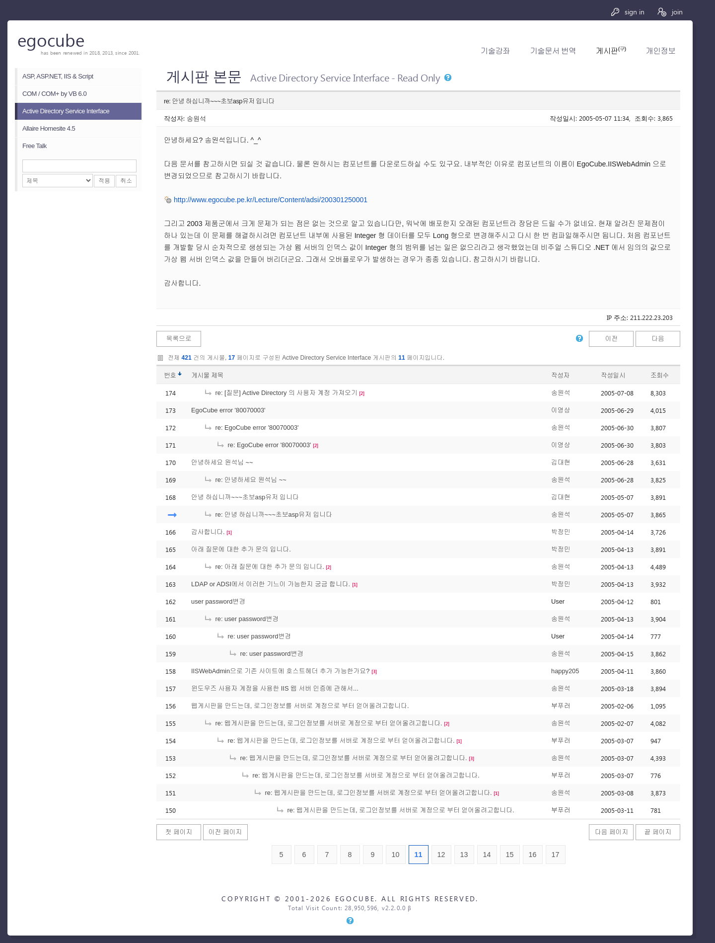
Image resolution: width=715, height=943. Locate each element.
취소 (126, 180)
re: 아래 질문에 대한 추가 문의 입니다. (264, 566)
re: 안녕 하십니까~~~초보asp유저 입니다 (268, 514)
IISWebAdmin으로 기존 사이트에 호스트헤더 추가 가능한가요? (280, 671)
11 (419, 855)
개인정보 (660, 51)
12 (441, 855)
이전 (611, 338)
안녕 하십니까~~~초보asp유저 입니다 (245, 497)
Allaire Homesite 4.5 (48, 128)
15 (510, 855)
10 (396, 855)
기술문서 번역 (553, 51)
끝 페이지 (658, 832)
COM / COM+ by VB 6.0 (54, 93)
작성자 (560, 375)
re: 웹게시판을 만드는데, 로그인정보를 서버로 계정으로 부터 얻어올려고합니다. (323, 723)
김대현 (560, 462)
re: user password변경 (241, 619)
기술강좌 (495, 51)
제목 (217, 375)
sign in (627, 11)
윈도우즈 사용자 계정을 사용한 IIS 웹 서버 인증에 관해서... (274, 688)
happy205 (565, 671)
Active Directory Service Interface (65, 111)
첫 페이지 (179, 832)
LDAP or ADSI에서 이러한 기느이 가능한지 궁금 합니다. (270, 584)
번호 (170, 375)
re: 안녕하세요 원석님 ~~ (245, 479)
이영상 (560, 410)
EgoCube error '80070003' (228, 410)
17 (556, 855)
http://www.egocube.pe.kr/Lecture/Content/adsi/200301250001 (270, 200)
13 (464, 855)
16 (533, 855)
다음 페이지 (612, 832)
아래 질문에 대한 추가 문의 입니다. (241, 549)
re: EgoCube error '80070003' (251, 427)
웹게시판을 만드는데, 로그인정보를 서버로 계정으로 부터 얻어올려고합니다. (300, 705)
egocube (50, 39)
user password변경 (218, 601)
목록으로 (178, 338)
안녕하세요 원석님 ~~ (222, 462)
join (669, 11)
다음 (657, 338)
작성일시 (613, 375)
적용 (104, 180)
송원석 (196, 118)
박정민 (560, 532)
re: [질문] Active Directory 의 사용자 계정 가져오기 (281, 392)
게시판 (611, 51)
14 (487, 855)
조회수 (659, 375)
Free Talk (34, 146)
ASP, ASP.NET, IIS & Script (57, 76)
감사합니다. (208, 532)
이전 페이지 (225, 832)
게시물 (207, 375)
